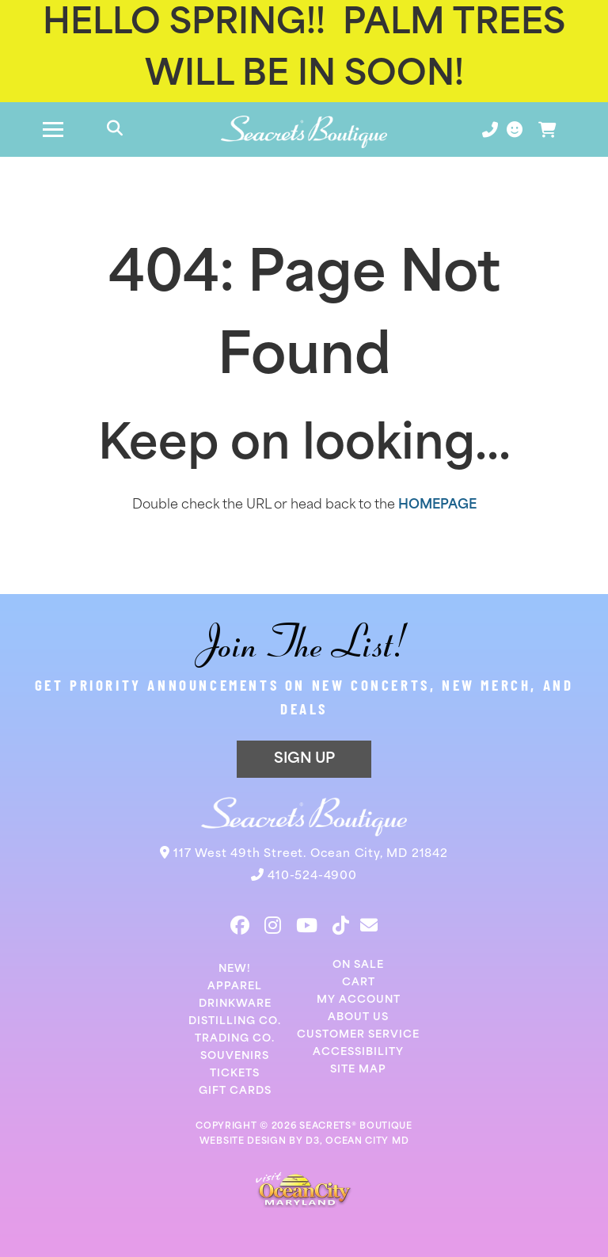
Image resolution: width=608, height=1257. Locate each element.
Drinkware (235, 1004)
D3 (312, 1141)
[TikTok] (340, 925)
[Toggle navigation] (53, 130)
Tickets (235, 1073)
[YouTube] (306, 925)
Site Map (358, 1070)
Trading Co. (235, 1039)
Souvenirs (234, 1056)
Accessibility (358, 1052)
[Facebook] (239, 925)
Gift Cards (235, 1091)
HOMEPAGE (437, 505)
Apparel (234, 986)
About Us (358, 1017)
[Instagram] (272, 925)
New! (234, 969)
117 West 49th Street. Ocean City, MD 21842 (310, 854)
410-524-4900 (312, 876)
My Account (359, 1000)
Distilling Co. (234, 1021)
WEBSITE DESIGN (243, 1141)
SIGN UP (304, 759)
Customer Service (358, 1035)
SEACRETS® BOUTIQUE (355, 1126)
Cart (358, 982)
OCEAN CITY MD (366, 1141)
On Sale (358, 965)
